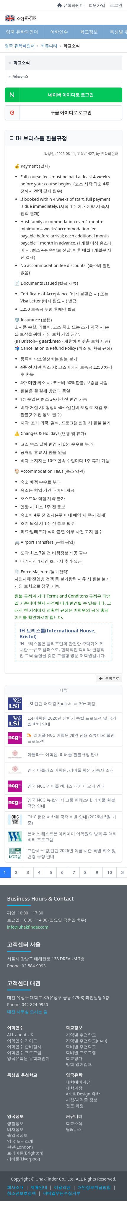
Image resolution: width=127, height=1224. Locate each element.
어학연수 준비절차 (24, 1046)
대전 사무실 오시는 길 (27, 1011)
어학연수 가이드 (22, 1040)
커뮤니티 (49, 45)
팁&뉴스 (73, 1129)
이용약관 (62, 1187)
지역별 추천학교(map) (86, 1040)
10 (109, 872)
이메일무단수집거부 (61, 1193)
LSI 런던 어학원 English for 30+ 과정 (61, 703)
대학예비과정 (78, 1082)
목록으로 (109, 678)
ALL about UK (20, 1034)
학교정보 (89, 32)
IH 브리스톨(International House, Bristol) (57, 633)
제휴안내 (39, 1187)
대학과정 (74, 1088)
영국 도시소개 (20, 1141)
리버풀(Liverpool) (23, 1159)
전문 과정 (75, 1105)
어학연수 (59, 32)
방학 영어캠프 (79, 1064)
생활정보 (15, 1123)
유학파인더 (70, 5)
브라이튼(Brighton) (25, 1153)
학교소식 (74, 1123)
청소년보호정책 (21, 1193)
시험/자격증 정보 (81, 1099)
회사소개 (15, 1187)
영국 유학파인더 (22, 32)
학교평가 (74, 1058)
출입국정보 (17, 1135)
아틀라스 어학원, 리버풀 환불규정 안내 (63, 754)
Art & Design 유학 (83, 1094)
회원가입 (97, 5)
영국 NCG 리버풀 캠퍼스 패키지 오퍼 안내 (66, 786)
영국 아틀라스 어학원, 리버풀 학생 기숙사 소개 (70, 770)
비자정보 (15, 1129)
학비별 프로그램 (81, 1052)
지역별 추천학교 (81, 1034)
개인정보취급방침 (94, 1187)
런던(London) (20, 1147)
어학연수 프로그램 (24, 1052)
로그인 (116, 5)
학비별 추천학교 (81, 1046)
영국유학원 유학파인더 (28, 1058)
